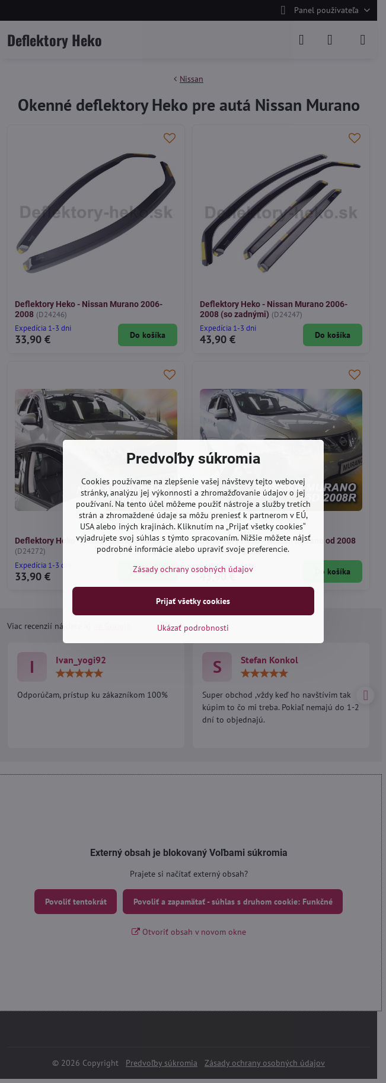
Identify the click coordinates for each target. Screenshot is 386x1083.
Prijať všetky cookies (193, 601)
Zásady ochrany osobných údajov (193, 569)
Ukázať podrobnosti (193, 627)
